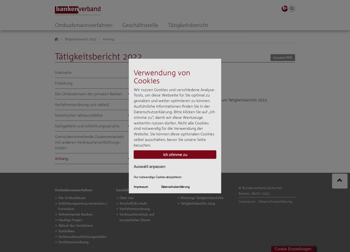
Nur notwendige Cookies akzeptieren (158, 177)
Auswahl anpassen (149, 166)
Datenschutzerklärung (175, 187)
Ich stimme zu (175, 154)
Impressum (141, 187)
